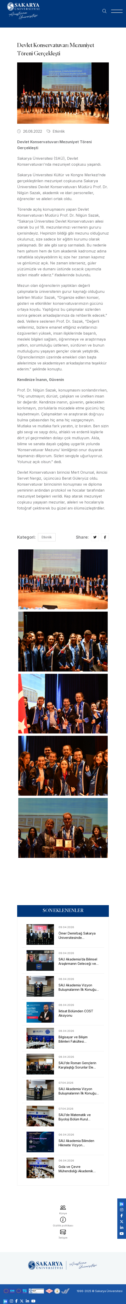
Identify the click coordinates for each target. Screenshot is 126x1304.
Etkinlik (56, 131)
